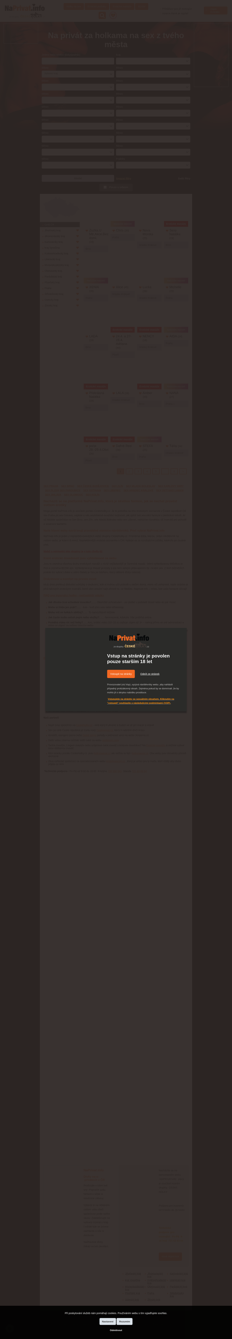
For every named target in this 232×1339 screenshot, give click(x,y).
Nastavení (107, 1321)
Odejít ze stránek (150, 673)
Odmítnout (116, 1330)
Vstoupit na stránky (121, 673)
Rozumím (124, 1321)
